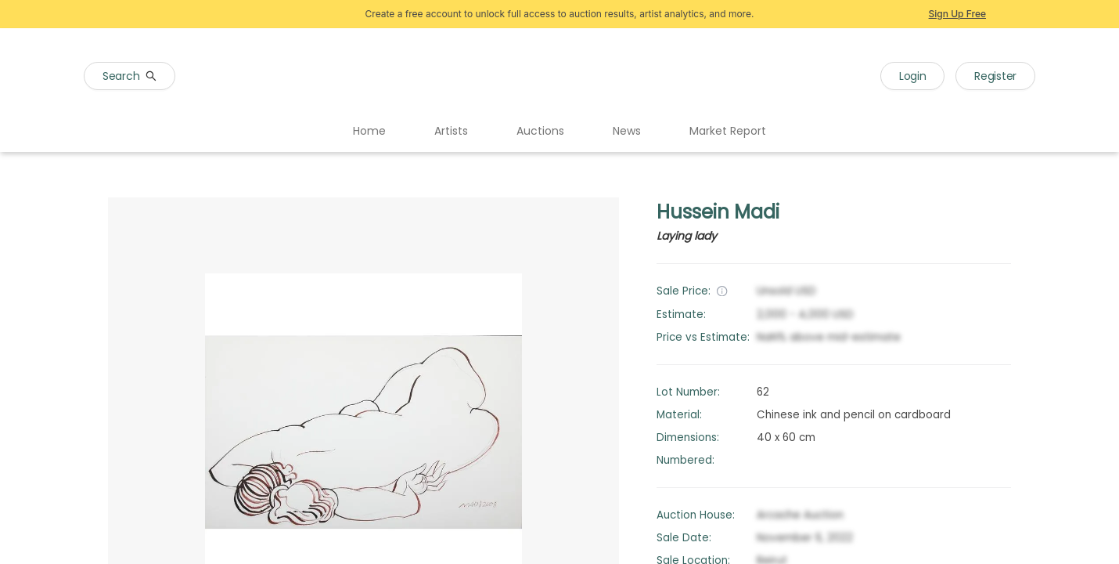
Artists (451, 131)
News (627, 131)
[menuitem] (369, 131)
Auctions (540, 131)
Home (369, 131)
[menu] (559, 131)
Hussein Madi (718, 212)
